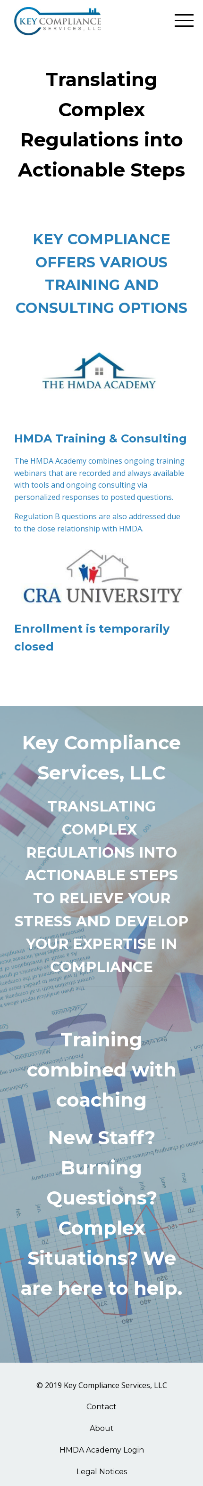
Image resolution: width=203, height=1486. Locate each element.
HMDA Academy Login (101, 1450)
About (102, 1428)
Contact (101, 1406)
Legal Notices (101, 1471)
